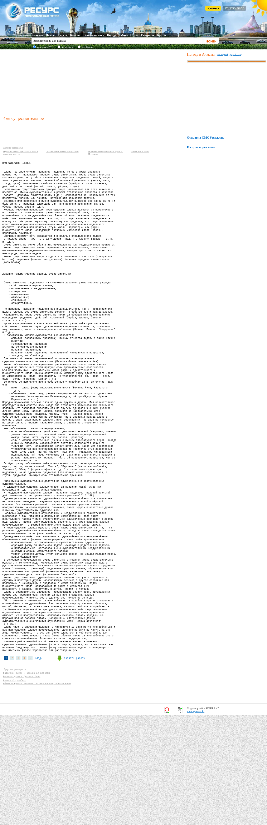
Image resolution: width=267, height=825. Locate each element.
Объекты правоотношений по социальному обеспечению (37, 792)
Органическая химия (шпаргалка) (62, 151)
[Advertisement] (94, 82)
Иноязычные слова (140, 151)
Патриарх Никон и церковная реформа (26, 780)
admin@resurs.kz (195, 821)
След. (38, 763)
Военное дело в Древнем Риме (21, 784)
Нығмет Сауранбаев (14, 788)
